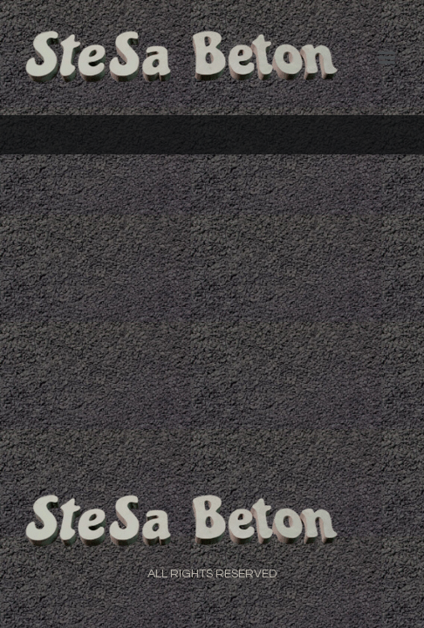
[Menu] (386, 57)
